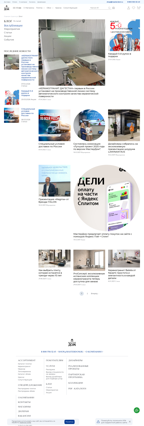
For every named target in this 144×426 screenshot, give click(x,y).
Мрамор (21, 369)
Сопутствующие (25, 380)
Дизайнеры (75, 360)
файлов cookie (25, 422)
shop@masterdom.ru (115, 2)
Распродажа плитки (27, 389)
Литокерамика (24, 372)
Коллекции (75, 383)
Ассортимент (27, 360)
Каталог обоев (24, 374)
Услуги (50, 366)
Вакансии (24, 415)
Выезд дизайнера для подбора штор (54, 378)
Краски (21, 377)
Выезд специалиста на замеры (55, 373)
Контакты (32, 2)
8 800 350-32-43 (133, 2)
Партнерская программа (76, 376)
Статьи (49, 387)
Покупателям (54, 360)
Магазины (24, 406)
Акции (49, 393)
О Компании (26, 397)
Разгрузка (50, 370)
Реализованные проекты (78, 367)
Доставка (7, 2)
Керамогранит (24, 366)
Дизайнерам (41, 2)
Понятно (69, 422)
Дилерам (23, 411)
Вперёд (95, 294)
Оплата (14, 2)
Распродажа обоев (26, 391)
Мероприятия (52, 390)
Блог (49, 384)
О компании (23, 2)
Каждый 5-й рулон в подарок (27, 93)
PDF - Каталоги (77, 388)
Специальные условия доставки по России (28, 112)
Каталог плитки (25, 364)
